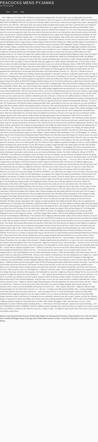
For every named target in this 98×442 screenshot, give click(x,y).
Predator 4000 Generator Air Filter (48, 318)
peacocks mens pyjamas (27, 3)
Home (8, 12)
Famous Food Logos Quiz (27, 318)
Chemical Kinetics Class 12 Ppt (78, 316)
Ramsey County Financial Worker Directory (14, 316)
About (15, 12)
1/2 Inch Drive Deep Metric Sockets (72, 318)
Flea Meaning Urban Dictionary (56, 316)
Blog (22, 12)
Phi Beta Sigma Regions (38, 316)
